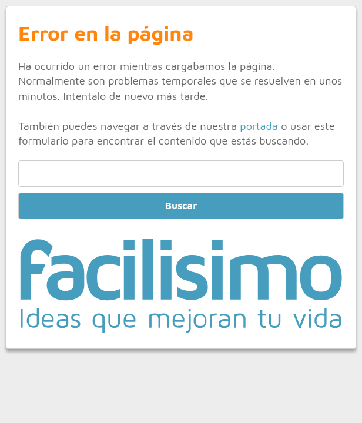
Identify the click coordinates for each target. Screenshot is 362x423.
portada (259, 125)
